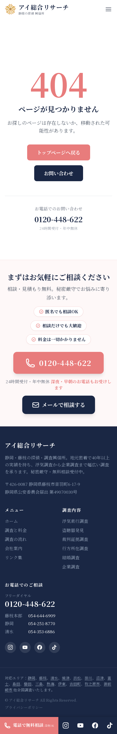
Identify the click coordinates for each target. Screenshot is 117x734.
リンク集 (13, 558)
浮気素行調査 (75, 521)
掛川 (88, 678)
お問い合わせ (58, 173)
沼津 (100, 678)
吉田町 (75, 683)
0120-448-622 (58, 219)
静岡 (31, 678)
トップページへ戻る (58, 152)
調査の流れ (16, 539)
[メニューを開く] (108, 9)
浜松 (77, 678)
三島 (39, 683)
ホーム (11, 521)
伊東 (62, 683)
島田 (16, 683)
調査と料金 (16, 530)
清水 (54, 678)
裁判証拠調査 (75, 539)
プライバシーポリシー (24, 707)
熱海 (50, 683)
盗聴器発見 (73, 530)
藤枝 (43, 678)
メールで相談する (58, 405)
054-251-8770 (41, 624)
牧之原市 (92, 683)
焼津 (65, 678)
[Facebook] (39, 647)
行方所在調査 (75, 548)
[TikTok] (54, 647)
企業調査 (71, 567)
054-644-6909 (41, 616)
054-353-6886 (41, 632)
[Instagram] (10, 647)
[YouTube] (25, 647)
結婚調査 (71, 558)
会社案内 (13, 548)
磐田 (27, 683)
